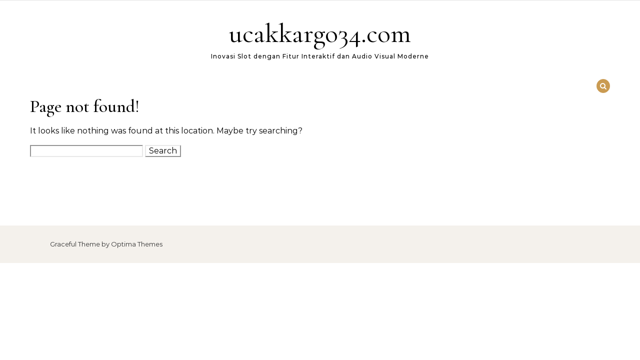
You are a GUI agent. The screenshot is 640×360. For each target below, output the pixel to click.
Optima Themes (136, 244)
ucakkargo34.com (320, 33)
